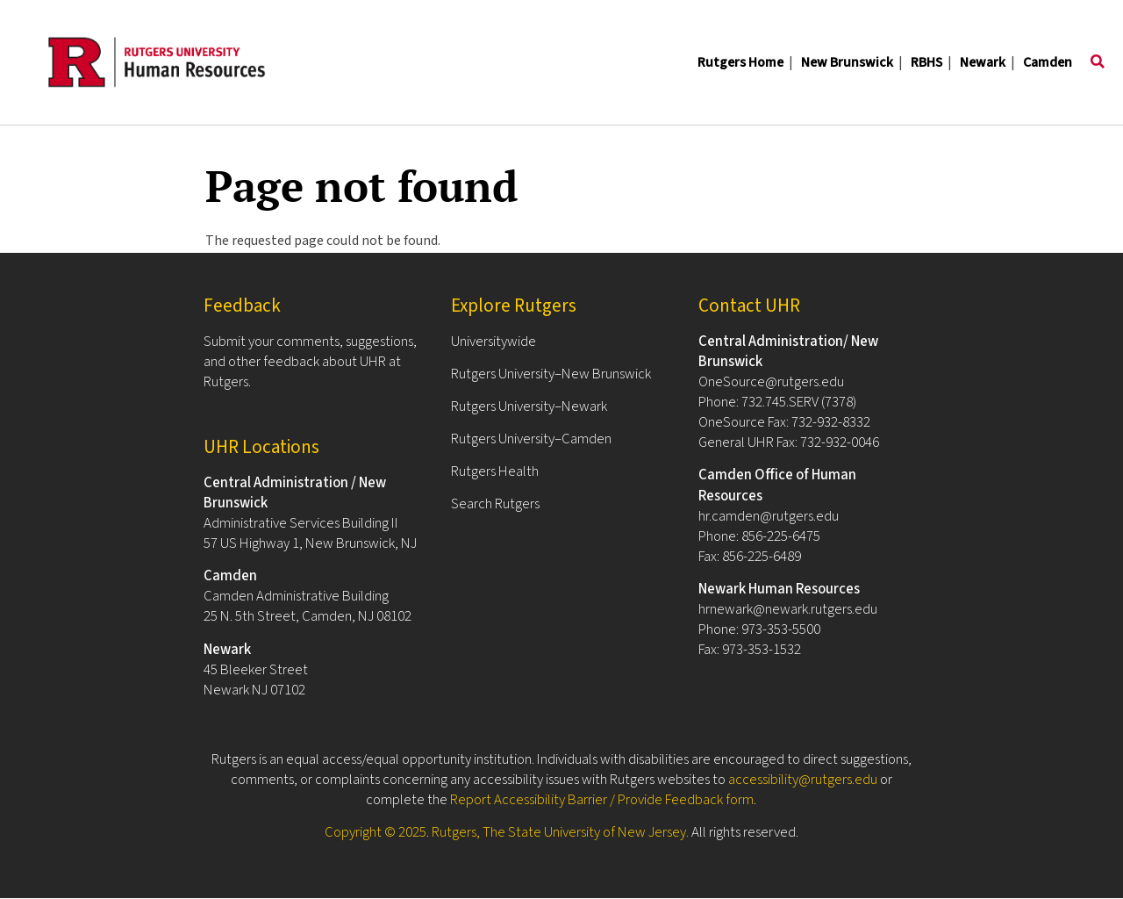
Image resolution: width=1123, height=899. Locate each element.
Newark (982, 62)
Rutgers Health (495, 471)
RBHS (926, 62)
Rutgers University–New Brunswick (551, 374)
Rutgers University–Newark (529, 406)
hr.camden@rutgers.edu (768, 516)
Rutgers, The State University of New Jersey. (560, 832)
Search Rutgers (495, 503)
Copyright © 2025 (375, 832)
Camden (1047, 62)
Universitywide (493, 341)
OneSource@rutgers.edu (771, 381)
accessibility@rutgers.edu (802, 779)
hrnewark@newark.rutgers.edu (787, 609)
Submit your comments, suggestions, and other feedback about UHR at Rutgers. (310, 361)
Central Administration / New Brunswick (295, 493)
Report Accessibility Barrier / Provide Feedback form (602, 799)
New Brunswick (847, 62)
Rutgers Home (740, 62)
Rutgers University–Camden (531, 439)
